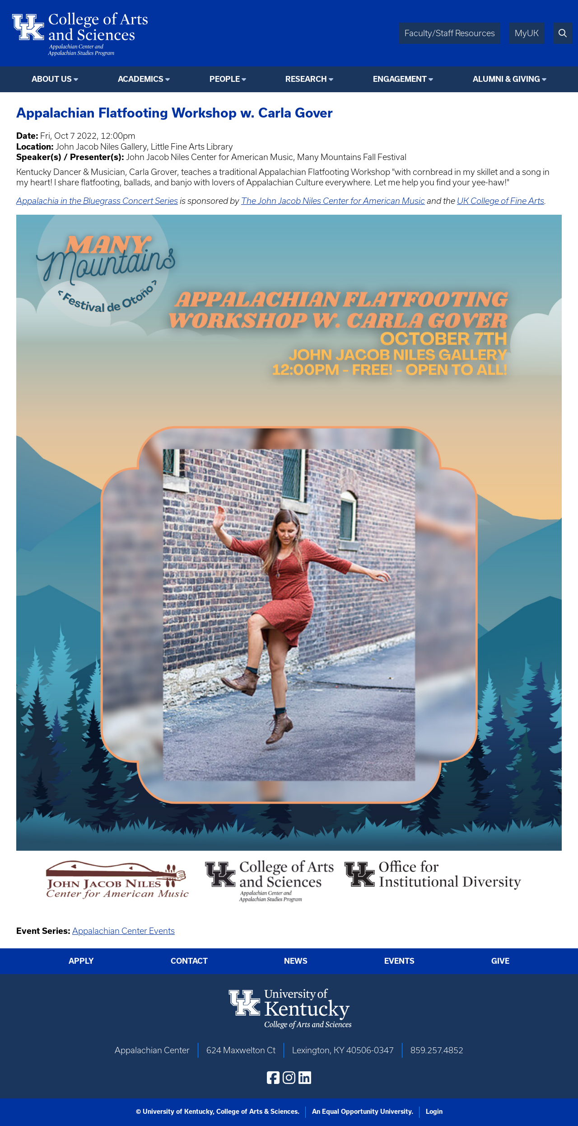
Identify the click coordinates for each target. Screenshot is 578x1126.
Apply (81, 960)
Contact (189, 960)
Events (399, 960)
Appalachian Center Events (123, 931)
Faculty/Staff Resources (450, 33)
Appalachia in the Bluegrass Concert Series (97, 201)
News (296, 960)
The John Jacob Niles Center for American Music (333, 201)
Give (500, 960)
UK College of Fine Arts (500, 201)
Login (434, 1111)
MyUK (527, 33)
